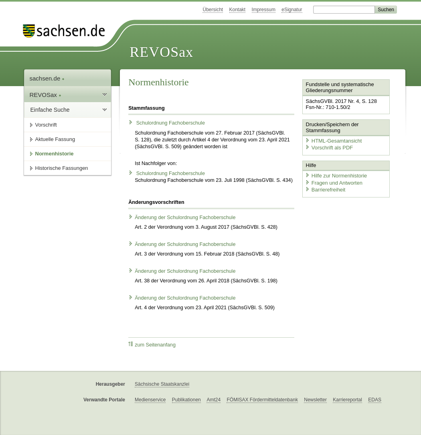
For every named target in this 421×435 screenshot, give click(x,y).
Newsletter (315, 400)
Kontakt (237, 9)
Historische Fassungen (61, 168)
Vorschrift (46, 125)
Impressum (263, 9)
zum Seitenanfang (152, 345)
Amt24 (213, 400)
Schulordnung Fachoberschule (166, 123)
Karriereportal (347, 400)
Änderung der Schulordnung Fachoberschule (181, 217)
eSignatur (291, 9)
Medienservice (150, 400)
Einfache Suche (50, 110)
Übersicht (212, 9)
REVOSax (161, 52)
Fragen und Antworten (333, 182)
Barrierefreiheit (325, 189)
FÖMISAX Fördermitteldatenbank (262, 400)
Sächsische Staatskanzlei (162, 384)
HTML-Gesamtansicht (333, 140)
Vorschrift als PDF (328, 148)
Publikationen (186, 400)
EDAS (374, 400)
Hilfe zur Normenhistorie (335, 175)
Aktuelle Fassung (55, 139)
